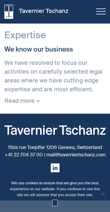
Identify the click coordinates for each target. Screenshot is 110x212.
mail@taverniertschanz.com (76, 155)
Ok (55, 203)
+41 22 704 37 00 (24, 155)
